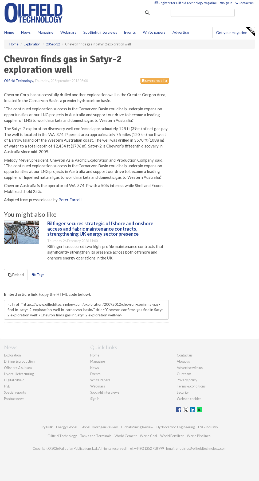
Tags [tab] (38, 274)
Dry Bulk (46, 427)
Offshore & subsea (18, 368)
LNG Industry (208, 427)
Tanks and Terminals (95, 436)
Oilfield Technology (18, 81)
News (94, 368)
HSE (7, 386)
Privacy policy (187, 380)
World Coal (148, 436)
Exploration (12, 355)
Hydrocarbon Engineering (175, 427)
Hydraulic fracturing (19, 374)
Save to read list (154, 81)
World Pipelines (198, 436)
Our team (184, 374)
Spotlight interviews (100, 32)
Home (9, 32)
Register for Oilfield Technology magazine (186, 3)
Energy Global (66, 427)
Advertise (180, 32)
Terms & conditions (191, 386)
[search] (203, 13)
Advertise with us (190, 368)
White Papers (100, 380)
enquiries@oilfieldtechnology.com (201, 448)
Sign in (226, 3)
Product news (14, 399)
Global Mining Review (137, 427)
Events (130, 32)
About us (183, 361)
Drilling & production (19, 361)
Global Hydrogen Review (99, 427)
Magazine (45, 32)
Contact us (245, 3)
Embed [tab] (16, 274)
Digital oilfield (14, 380)
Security (183, 392)
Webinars (68, 32)
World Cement (126, 436)
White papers (154, 32)
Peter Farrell (69, 199)
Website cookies (189, 399)
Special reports (15, 392)
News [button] (26, 32)
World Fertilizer (172, 436)
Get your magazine (235, 31)
